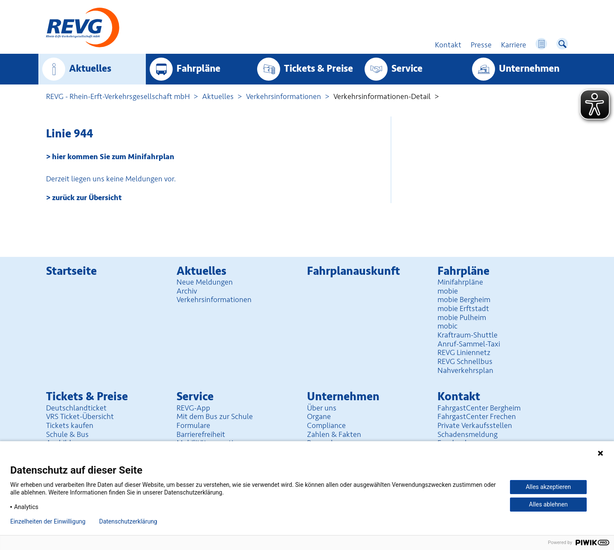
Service (407, 69)
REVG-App (193, 408)
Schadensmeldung (467, 434)
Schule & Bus (67, 434)
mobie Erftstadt (463, 308)
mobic (447, 326)
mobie (447, 291)
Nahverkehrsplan (465, 370)
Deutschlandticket (76, 408)
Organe (319, 416)
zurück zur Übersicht (87, 197)
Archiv (187, 291)
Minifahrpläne (460, 282)
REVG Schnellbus (464, 361)
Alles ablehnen (548, 504)
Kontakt (458, 397)
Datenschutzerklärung (128, 521)
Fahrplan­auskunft (353, 271)
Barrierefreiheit (201, 434)
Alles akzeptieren (548, 486)
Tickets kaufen (69, 425)
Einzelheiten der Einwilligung (47, 521)
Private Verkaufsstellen (474, 425)
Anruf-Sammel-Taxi (468, 344)
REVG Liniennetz (463, 352)
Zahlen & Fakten (334, 434)
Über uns (321, 408)
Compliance (326, 425)
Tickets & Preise (318, 69)
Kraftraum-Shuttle (467, 335)
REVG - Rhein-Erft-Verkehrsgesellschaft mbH (118, 96)
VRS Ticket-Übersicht (80, 416)
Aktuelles (90, 69)
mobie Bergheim (463, 299)
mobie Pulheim (461, 317)
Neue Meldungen (205, 282)
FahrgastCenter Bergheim (479, 408)
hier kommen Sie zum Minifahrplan (113, 156)
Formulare (193, 425)
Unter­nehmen (529, 69)
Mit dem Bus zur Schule (215, 416)
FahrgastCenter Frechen (476, 416)
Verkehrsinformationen (283, 96)
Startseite (71, 271)
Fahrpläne (198, 69)
